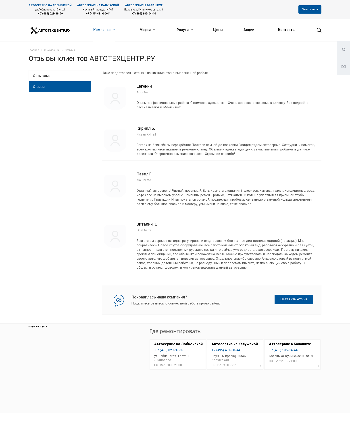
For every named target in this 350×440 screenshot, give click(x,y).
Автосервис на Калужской (235, 344)
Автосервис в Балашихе (290, 344)
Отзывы (39, 86)
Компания (104, 30)
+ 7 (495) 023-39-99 (50, 13)
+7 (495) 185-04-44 (143, 13)
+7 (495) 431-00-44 (98, 13)
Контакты (287, 30)
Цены (218, 30)
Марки (147, 30)
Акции (249, 30)
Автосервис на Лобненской (178, 344)
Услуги (185, 30)
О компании (41, 76)
